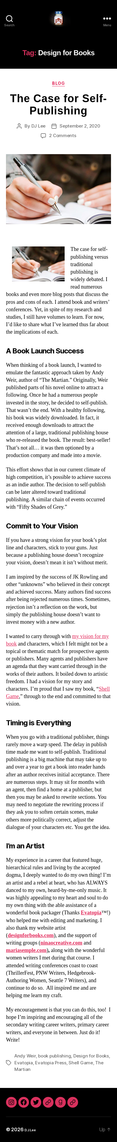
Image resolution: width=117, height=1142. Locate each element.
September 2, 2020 (80, 126)
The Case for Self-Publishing (58, 104)
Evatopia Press (50, 1063)
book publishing (54, 1056)
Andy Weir (25, 1056)
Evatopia (23, 1063)
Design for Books (91, 1056)
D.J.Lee (30, 1130)
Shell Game (81, 1063)
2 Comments (62, 135)
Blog (58, 83)
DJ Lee (38, 126)
